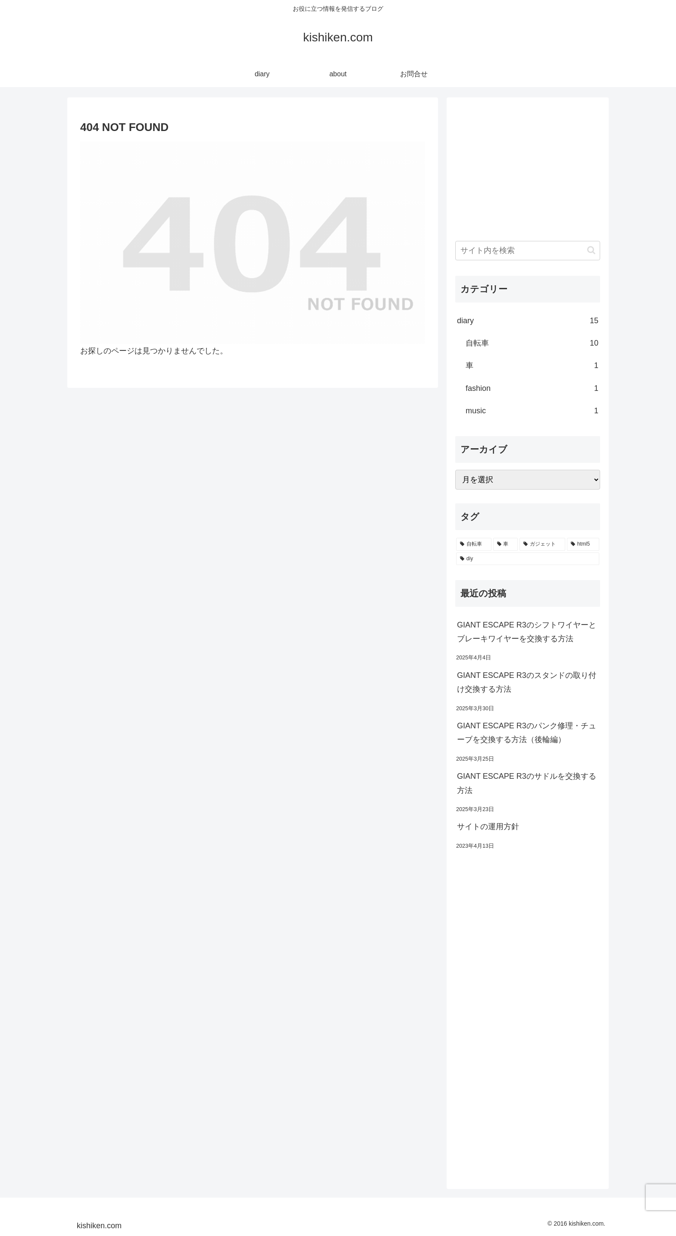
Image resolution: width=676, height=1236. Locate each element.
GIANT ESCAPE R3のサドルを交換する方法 (526, 783)
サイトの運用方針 (488, 826)
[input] (527, 250)
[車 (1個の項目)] (505, 544)
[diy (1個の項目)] (527, 558)
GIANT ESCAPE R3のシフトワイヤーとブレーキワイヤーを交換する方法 (526, 632)
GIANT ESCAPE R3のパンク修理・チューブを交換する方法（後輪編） (526, 732)
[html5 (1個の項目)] (583, 544)
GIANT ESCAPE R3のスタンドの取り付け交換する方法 (526, 682)
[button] (591, 250)
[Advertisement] (527, 166)
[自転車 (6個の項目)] (473, 544)
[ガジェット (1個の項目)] (542, 544)
